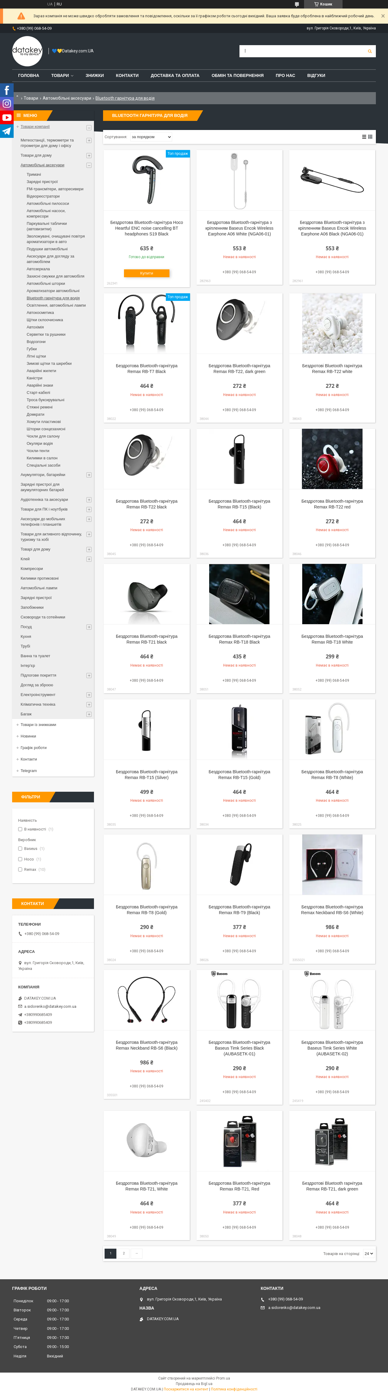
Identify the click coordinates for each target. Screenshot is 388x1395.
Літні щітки (36, 356)
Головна (28, 75)
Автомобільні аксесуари (67, 98)
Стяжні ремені (39, 407)
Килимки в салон (42, 458)
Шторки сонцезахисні (46, 429)
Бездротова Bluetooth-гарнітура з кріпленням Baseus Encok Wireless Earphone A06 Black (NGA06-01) (332, 228)
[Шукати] (370, 51)
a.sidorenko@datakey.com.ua (50, 1006)
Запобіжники (32, 607)
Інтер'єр (28, 665)
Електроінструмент (38, 694)
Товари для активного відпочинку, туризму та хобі (51, 537)
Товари (60, 75)
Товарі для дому (35, 549)
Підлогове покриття (38, 675)
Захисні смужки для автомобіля (55, 276)
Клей (25, 559)
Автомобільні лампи (39, 588)
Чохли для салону (43, 436)
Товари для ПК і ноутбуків (44, 509)
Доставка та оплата (175, 75)
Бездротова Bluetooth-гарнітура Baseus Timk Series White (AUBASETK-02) (332, 1048)
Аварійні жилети (41, 370)
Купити (146, 273)
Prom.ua (223, 1378)
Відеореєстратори (43, 196)
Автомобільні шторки (46, 283)
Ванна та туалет (35, 656)
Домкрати (35, 414)
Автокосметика (40, 312)
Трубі (25, 646)
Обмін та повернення (238, 75)
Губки (32, 349)
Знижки (94, 75)
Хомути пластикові (44, 421)
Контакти (127, 75)
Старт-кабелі (38, 392)
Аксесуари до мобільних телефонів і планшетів (43, 522)
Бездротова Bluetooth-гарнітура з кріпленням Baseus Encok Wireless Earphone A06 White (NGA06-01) (239, 228)
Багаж (26, 714)
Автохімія (35, 327)
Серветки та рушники (46, 334)
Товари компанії (35, 126)
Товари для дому (36, 155)
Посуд (26, 626)
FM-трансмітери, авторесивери (55, 189)
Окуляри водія (40, 443)
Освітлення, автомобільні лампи (56, 305)
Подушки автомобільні (47, 249)
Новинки (28, 736)
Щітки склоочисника (45, 320)
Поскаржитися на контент (186, 1389)
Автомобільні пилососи (48, 203)
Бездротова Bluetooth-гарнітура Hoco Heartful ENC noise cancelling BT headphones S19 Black (146, 228)
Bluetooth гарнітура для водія (53, 298)
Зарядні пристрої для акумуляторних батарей (42, 487)
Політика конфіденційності (234, 1389)
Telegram (29, 770)
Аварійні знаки (40, 385)
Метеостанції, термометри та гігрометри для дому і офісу (47, 143)
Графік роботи (34, 747)
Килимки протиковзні (40, 578)
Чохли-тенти (38, 450)
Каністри (34, 378)
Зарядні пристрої (42, 181)
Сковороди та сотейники (43, 617)
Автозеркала (38, 269)
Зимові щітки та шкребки (49, 363)
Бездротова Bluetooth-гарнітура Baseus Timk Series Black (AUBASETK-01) (239, 1048)
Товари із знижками (38, 724)
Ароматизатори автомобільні (53, 290)
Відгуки (316, 75)
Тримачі (34, 174)
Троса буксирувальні (45, 400)
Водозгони (36, 341)
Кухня (26, 636)
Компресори (32, 568)
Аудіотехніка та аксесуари (44, 499)
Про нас (285, 75)
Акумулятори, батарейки (43, 474)
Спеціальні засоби (43, 465)
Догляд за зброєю (37, 685)
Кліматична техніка (38, 704)
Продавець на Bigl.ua (194, 1384)
